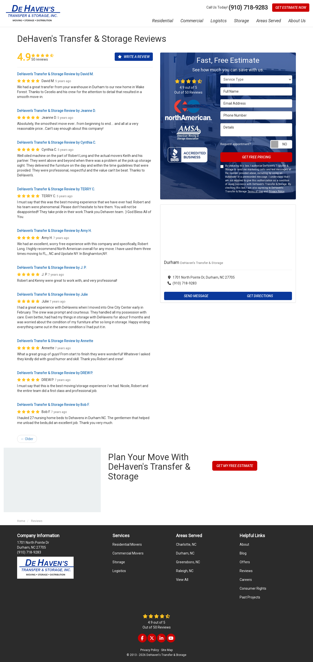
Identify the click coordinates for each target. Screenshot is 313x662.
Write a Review (134, 57)
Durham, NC (185, 553)
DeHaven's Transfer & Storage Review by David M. (55, 74)
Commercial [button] (191, 20)
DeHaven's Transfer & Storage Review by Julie (52, 294)
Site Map (167, 650)
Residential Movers (127, 544)
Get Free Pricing (256, 157)
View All (182, 580)
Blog (243, 553)
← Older (27, 439)
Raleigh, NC (184, 571)
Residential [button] (162, 20)
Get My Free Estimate (234, 466)
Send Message (196, 296)
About (244, 544)
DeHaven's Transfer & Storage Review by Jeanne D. (56, 111)
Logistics (119, 571)
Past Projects (250, 597)
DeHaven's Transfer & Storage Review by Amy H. (54, 231)
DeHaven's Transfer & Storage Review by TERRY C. (56, 189)
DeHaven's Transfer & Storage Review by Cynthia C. (56, 142)
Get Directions (260, 296)
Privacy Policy (276, 191)
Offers (245, 562)
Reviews (246, 571)
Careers (246, 580)
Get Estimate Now (290, 8)
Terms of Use (255, 191)
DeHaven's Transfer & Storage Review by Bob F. (53, 405)
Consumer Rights (253, 588)
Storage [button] (241, 20)
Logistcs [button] (219, 20)
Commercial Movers (128, 553)
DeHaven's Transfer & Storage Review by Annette (55, 341)
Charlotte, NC (186, 544)
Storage (118, 562)
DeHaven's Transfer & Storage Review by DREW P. (55, 373)
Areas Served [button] (268, 20)
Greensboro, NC (188, 562)
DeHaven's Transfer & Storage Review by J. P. (51, 268)
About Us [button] (297, 20)
